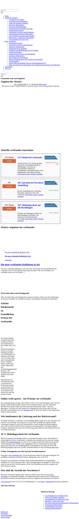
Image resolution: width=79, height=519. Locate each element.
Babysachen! (43, 84)
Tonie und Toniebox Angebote (54, 497)
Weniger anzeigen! (37, 174)
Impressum (4, 512)
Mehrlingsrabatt (15, 442)
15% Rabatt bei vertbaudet (30, 157)
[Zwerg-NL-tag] (8, 289)
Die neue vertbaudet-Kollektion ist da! (17, 252)
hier (57, 297)
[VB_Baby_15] (30, 147)
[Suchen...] (10, 10)
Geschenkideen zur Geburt (53, 506)
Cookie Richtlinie (6, 515)
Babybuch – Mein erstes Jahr (54, 501)
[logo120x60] (7, 335)
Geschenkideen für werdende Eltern (56, 496)
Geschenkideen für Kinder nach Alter (57, 499)
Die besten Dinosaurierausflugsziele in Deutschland (61, 503)
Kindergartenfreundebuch (53, 508)
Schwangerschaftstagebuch (53, 505)
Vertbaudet (8, 260)
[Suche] (2, 12)
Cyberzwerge (5, 482)
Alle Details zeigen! (24, 174)
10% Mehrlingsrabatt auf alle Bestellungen (29, 206)
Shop (42, 482)
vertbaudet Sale (28, 410)
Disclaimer (4, 513)
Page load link (5, 517)
